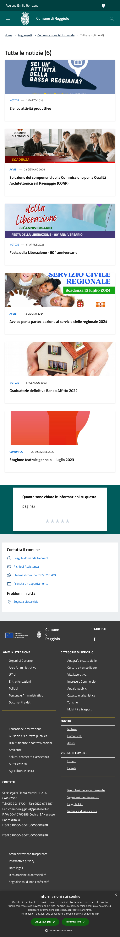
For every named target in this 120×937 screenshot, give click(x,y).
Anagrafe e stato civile (82, 660)
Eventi (71, 768)
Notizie (14, 100)
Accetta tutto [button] (45, 921)
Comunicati (17, 452)
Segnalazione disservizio (83, 797)
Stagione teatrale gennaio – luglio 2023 (41, 460)
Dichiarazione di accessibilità (27, 874)
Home (8, 35)
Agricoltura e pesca (21, 770)
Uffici (12, 674)
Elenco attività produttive (30, 108)
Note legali (16, 867)
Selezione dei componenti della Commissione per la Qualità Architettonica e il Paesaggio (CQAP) (57, 180)
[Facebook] (94, 639)
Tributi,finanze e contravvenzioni (30, 742)
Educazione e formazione (25, 728)
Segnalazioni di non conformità (29, 881)
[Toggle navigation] (7, 18)
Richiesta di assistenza (82, 811)
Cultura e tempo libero (82, 667)
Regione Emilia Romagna (22, 5)
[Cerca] (112, 18)
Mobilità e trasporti (79, 709)
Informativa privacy (21, 860)
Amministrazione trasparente (28, 853)
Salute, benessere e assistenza (29, 756)
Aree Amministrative (22, 667)
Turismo (72, 702)
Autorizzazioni (18, 763)
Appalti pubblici (77, 688)
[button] (60, 930)
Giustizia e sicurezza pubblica (28, 735)
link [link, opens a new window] (97, 913)
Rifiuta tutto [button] (75, 921)
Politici (13, 688)
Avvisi (13, 169)
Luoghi (71, 761)
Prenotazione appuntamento (86, 790)
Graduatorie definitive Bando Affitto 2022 (43, 391)
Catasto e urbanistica (81, 695)
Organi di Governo (21, 660)
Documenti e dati (20, 702)
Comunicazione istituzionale (55, 35)
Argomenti (25, 35)
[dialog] (60, 914)
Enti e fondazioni (20, 681)
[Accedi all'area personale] (103, 5)
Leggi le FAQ (75, 804)
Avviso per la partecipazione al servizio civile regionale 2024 (58, 321)
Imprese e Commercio (81, 681)
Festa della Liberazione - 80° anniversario (43, 252)
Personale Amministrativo (26, 695)
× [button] (115, 894)
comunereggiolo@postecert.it (28, 809)
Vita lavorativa (76, 674)
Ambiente (15, 749)
